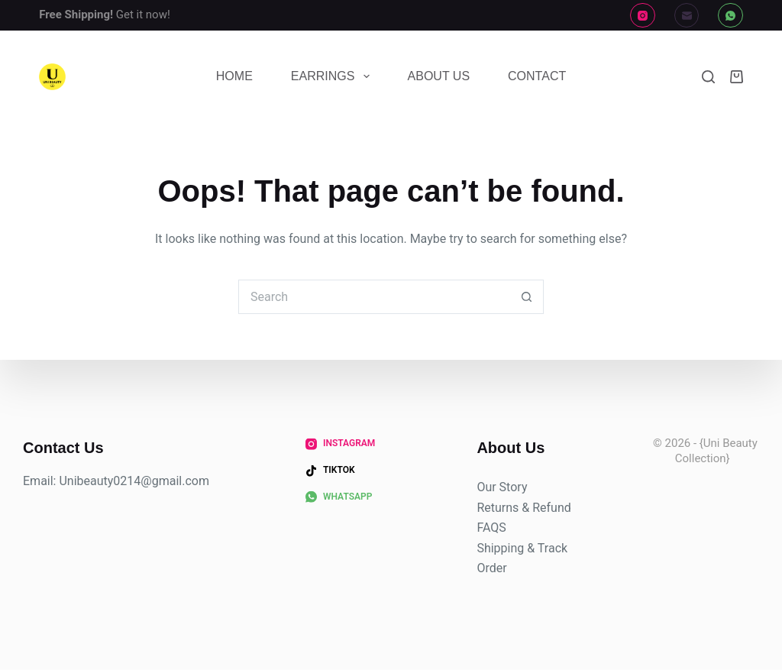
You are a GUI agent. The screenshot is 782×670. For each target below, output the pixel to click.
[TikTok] (330, 470)
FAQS (491, 527)
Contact (537, 76)
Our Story (502, 487)
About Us (439, 76)
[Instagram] (642, 15)
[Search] (708, 76)
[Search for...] (373, 297)
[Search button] (526, 297)
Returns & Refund (523, 507)
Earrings (333, 76)
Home (234, 76)
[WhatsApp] (730, 15)
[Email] (687, 15)
